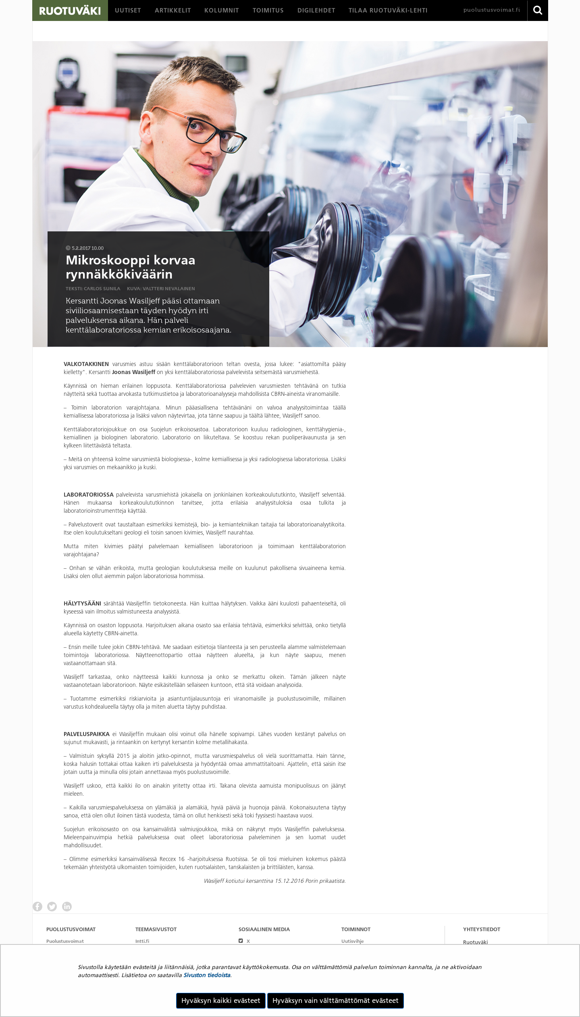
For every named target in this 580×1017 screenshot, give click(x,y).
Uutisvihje (352, 941)
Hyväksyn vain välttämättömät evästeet (335, 1000)
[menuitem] (128, 10)
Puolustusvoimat (65, 941)
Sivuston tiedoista (206, 975)
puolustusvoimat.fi (492, 10)
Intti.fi (142, 941)
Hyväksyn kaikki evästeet (220, 1000)
